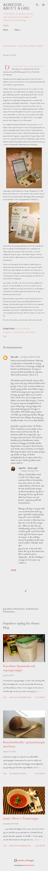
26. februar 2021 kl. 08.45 (30, 357)
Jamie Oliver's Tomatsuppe (21, 818)
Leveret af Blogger (24, 860)
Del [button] (5, 336)
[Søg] (37, 4)
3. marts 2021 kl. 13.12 (29, 471)
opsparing (18, 332)
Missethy (14, 357)
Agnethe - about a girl (16, 6)
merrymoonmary (29, 865)
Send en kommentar (20, 697)
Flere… (18, 29)
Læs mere (40, 697)
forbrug (7, 332)
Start (5, 29)
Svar (13, 570)
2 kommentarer (17, 773)
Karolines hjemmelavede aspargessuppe (19, 668)
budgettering (23, 329)
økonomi (30, 332)
